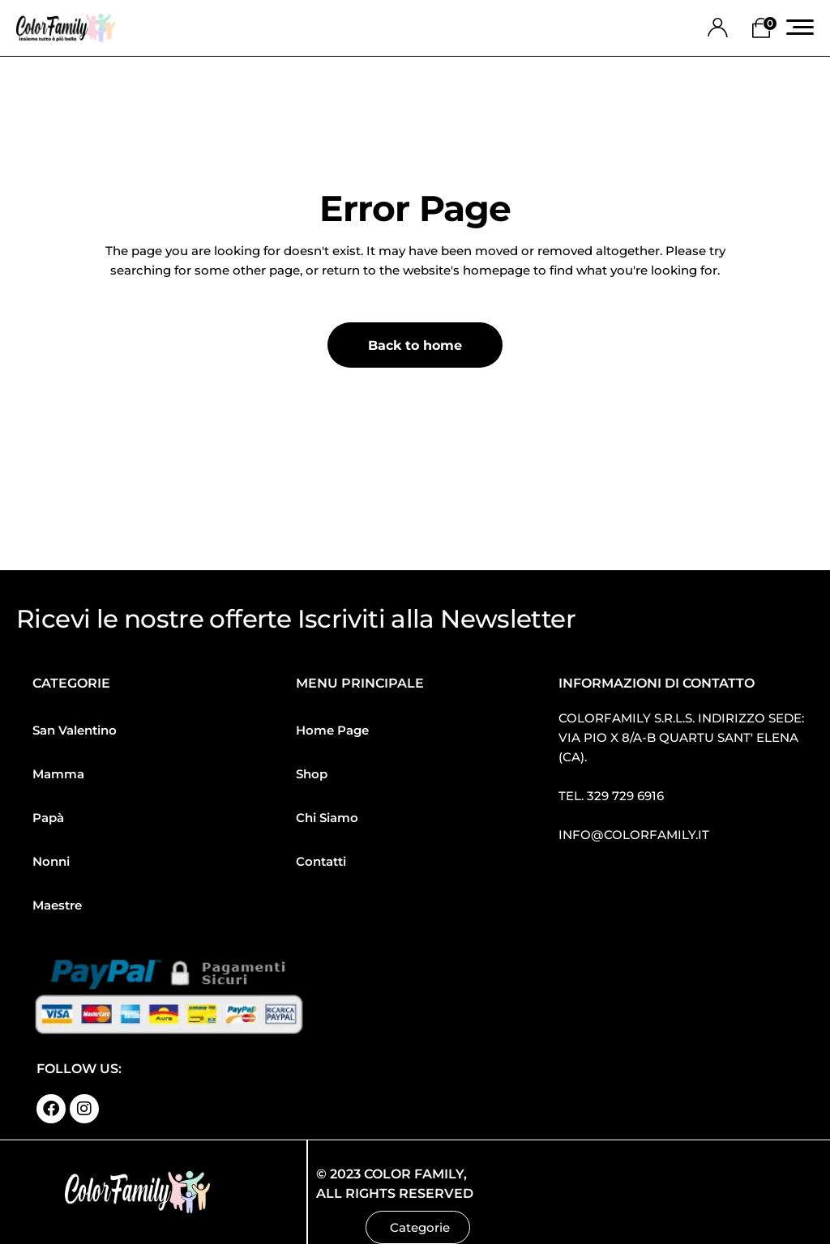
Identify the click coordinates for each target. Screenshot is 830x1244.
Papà (48, 817)
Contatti (321, 861)
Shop (311, 774)
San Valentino (74, 730)
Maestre (57, 905)
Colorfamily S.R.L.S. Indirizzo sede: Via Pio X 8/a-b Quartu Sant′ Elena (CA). (681, 737)
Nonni (51, 861)
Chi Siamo (327, 817)
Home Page (332, 730)
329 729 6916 (625, 795)
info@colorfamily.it (633, 834)
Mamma (58, 774)
